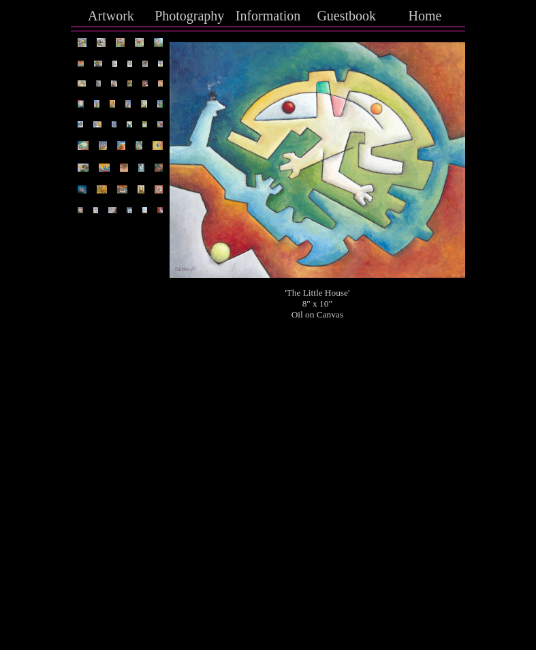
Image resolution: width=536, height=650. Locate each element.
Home (425, 15)
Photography (189, 15)
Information (268, 15)
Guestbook (346, 15)
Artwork (111, 15)
